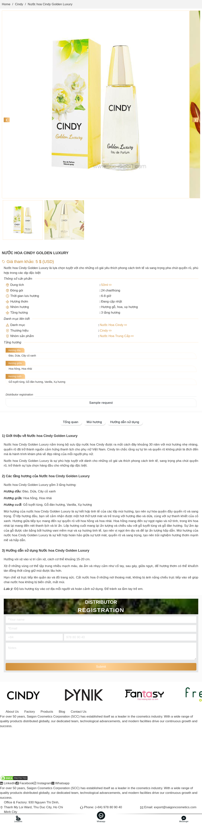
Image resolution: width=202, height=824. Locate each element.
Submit (101, 666)
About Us (12, 711)
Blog (62, 711)
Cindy (19, 4)
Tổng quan (70, 422)
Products (47, 711)
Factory (29, 711)
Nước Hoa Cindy (111, 325)
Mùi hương (94, 422)
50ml (104, 285)
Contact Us (78, 711)
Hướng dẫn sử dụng (124, 422)
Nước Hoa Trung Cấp (115, 336)
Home (6, 4)
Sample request (101, 403)
